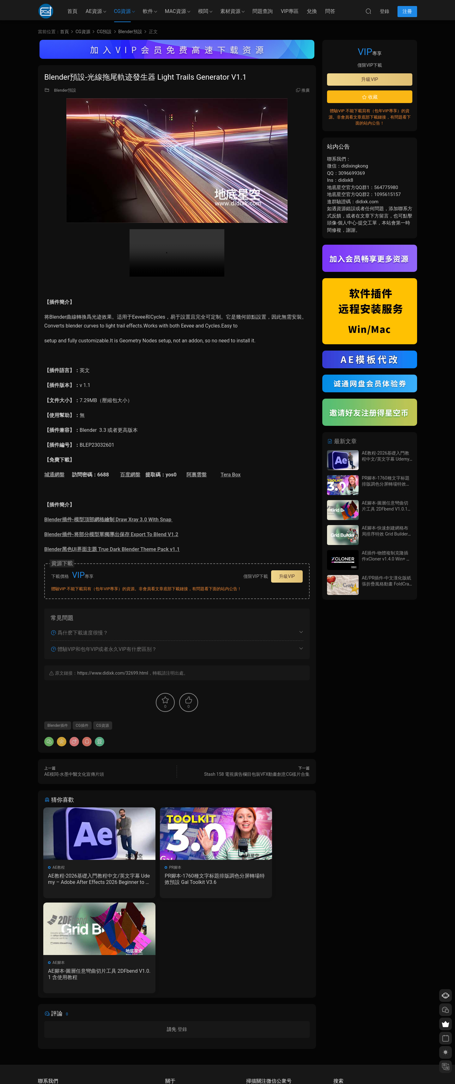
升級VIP (287, 576)
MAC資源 (175, 11)
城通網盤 (54, 475)
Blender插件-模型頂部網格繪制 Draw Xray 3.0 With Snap (108, 520)
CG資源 (122, 11)
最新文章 (342, 441)
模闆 (203, 11)
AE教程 (59, 867)
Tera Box (230, 475)
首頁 (72, 11)
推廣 (305, 90)
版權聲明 (172, 1041)
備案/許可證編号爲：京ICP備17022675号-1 (227, 1068)
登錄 (182, 936)
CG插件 (82, 725)
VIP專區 (290, 11)
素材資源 (230, 11)
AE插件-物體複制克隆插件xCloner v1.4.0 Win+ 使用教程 (386, 559)
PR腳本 (150, 867)
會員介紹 (172, 1032)
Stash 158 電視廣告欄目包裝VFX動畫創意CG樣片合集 (257, 774)
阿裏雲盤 (196, 475)
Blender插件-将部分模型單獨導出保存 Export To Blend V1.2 (111, 534)
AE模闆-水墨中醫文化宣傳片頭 (74, 774)
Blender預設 (65, 90)
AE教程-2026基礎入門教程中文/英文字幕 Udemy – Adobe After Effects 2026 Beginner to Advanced (86, 879)
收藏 (370, 97)
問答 (330, 11)
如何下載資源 (176, 1023)
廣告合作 (172, 1051)
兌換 (312, 11)
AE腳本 (240, 867)
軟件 (148, 11)
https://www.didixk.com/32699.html (112, 673)
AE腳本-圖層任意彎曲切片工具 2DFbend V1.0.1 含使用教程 (266, 879)
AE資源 (94, 11)
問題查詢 (262, 11)
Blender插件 (57, 725)
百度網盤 (130, 475)
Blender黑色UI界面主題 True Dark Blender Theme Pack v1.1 (112, 549)
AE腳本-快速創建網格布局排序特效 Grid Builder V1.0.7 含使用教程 (385, 534)
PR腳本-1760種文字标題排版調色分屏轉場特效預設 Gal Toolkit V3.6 (177, 879)
